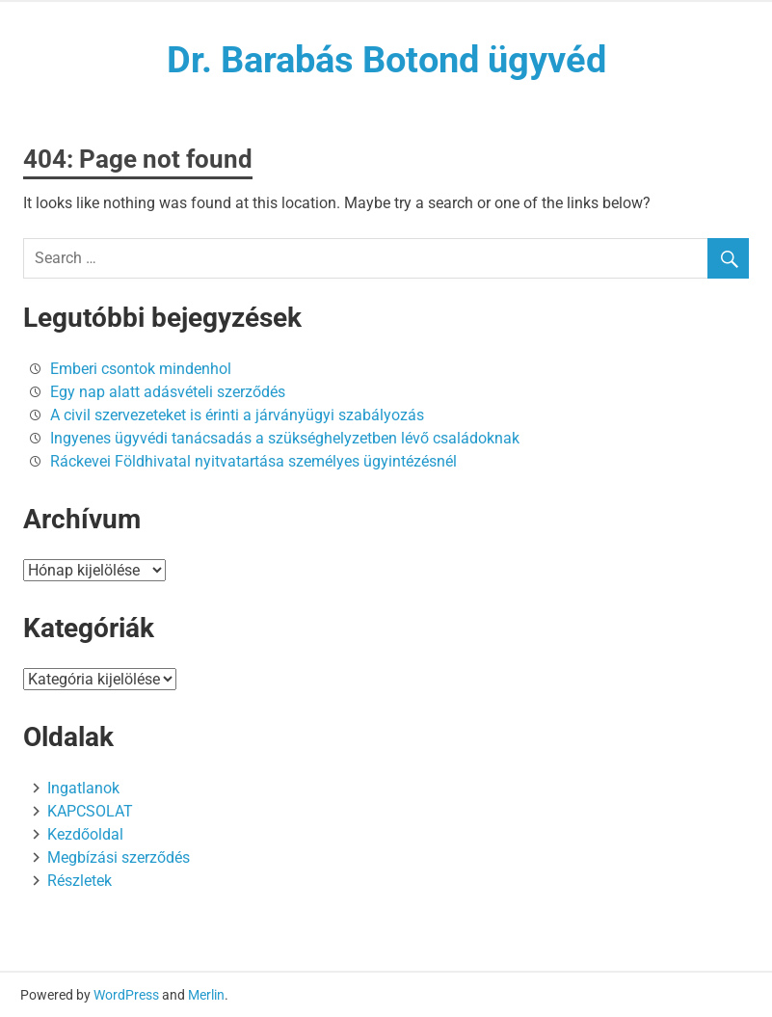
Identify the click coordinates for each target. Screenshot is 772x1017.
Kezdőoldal (85, 834)
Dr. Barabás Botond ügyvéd (386, 60)
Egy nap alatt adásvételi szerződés (167, 392)
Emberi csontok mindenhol (140, 369)
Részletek (79, 880)
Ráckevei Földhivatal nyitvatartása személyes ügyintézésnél (253, 461)
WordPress (126, 995)
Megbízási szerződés (118, 857)
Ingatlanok (83, 788)
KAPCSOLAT (90, 811)
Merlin (206, 995)
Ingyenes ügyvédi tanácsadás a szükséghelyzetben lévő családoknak (284, 438)
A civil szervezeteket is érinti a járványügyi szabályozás (237, 415)
